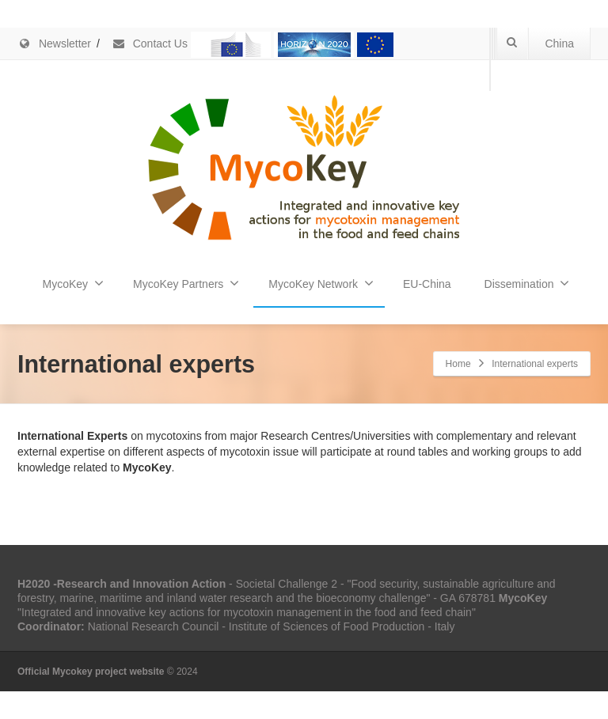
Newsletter (54, 43)
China (559, 43)
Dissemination (527, 283)
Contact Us (150, 43)
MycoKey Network (321, 283)
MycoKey (73, 283)
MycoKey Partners (186, 283)
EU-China (427, 284)
